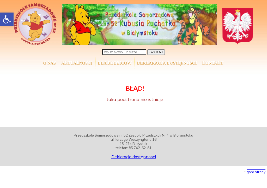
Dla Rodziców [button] (115, 63)
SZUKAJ (156, 52)
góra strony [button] (256, 172)
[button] (7, 19)
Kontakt (213, 63)
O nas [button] (50, 63)
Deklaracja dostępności (167, 63)
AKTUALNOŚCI (77, 63)
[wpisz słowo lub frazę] (124, 52)
